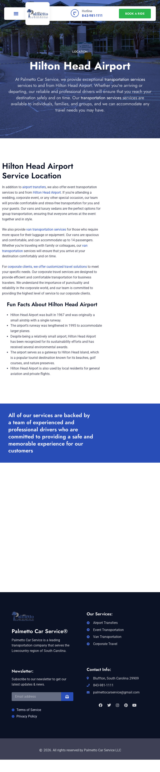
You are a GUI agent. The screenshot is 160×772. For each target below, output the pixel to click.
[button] (16, 13)
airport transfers (34, 187)
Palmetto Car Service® (40, 631)
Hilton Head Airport (47, 192)
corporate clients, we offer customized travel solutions (47, 267)
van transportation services (46, 229)
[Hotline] (75, 13)
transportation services (125, 79)
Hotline (87, 11)
